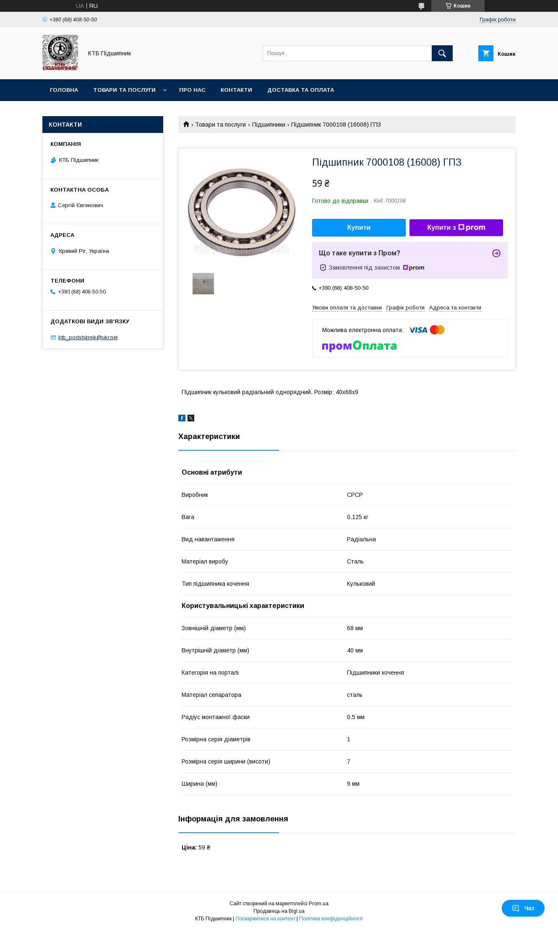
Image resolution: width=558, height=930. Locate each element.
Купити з (456, 227)
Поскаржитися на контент (265, 919)
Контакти (236, 90)
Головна (64, 90)
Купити (359, 227)
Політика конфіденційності (331, 919)
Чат (523, 908)
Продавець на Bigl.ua (279, 911)
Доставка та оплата (300, 90)
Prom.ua (319, 904)
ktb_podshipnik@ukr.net (87, 337)
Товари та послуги (124, 90)
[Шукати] (442, 53)
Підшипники (268, 124)
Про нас (192, 90)
